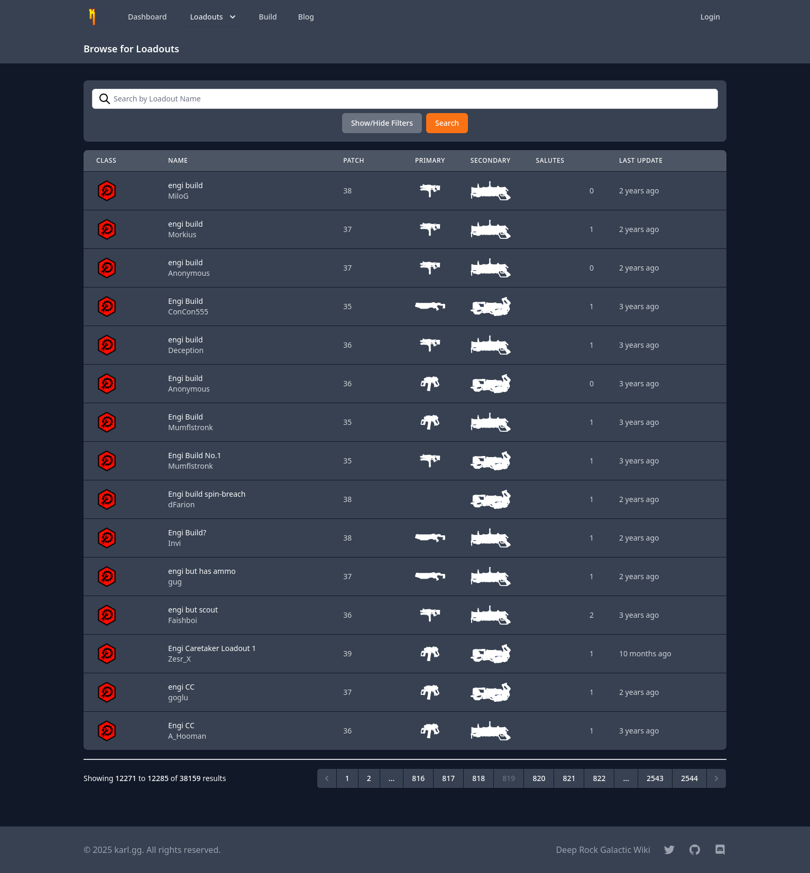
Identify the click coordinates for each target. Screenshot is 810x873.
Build (268, 17)
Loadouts (213, 17)
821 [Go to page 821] (569, 778)
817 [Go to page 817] (448, 778)
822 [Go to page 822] (599, 778)
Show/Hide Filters (382, 123)
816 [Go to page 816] (418, 778)
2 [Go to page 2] (369, 778)
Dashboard (147, 17)
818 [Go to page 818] (478, 778)
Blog (306, 17)
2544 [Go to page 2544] (689, 778)
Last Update (641, 160)
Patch (353, 160)
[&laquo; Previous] (327, 778)
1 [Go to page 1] (347, 778)
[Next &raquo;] (716, 778)
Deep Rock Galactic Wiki (603, 850)
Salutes (550, 160)
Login (710, 17)
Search (447, 123)
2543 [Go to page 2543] (655, 778)
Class (106, 160)
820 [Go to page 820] (538, 778)
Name (178, 160)
